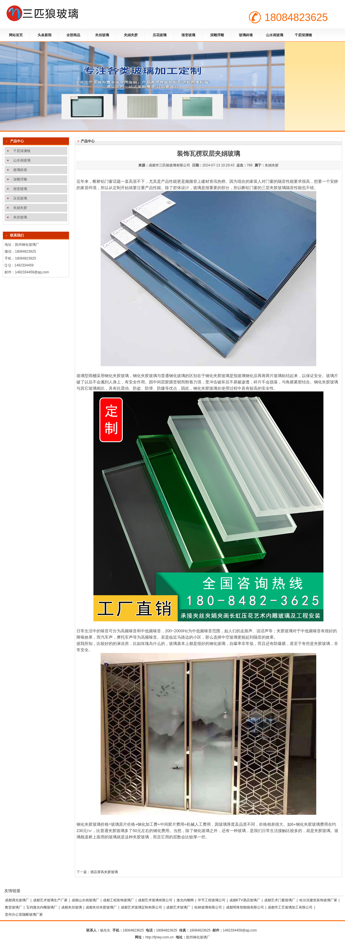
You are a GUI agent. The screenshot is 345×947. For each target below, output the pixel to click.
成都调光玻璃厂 (17, 900)
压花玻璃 (159, 35)
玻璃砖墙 (246, 35)
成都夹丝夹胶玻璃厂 (101, 907)
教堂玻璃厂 (13, 907)
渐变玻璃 (188, 35)
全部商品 (73, 35)
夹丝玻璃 (102, 35)
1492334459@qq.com (32, 272)
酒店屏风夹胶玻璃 (104, 872)
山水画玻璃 (274, 35)
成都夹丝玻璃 (71, 907)
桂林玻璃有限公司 (208, 907)
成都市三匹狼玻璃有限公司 (169, 165)
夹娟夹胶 (131, 35)
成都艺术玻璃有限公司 (155, 900)
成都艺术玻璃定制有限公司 (141, 907)
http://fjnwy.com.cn (159, 937)
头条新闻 (44, 35)
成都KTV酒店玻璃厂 (244, 900)
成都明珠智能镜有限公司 (245, 907)
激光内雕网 (185, 900)
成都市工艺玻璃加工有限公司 (290, 907)
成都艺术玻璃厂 (178, 907)
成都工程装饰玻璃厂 (118, 900)
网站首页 (16, 35)
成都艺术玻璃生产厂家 (50, 900)
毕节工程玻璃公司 (211, 900)
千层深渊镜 (303, 35)
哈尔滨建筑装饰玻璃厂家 (318, 900)
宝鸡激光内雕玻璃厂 (41, 907)
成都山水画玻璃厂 (85, 900)
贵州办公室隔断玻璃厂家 (24, 915)
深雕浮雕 (217, 35)
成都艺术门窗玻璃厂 (279, 900)
